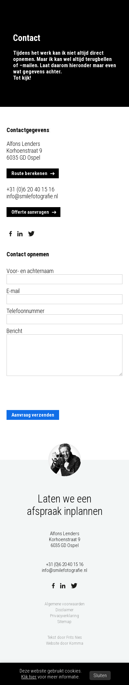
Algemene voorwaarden (65, 603)
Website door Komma (64, 643)
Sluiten (100, 675)
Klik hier (29, 677)
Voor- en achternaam (30, 270)
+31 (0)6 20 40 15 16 (31, 189)
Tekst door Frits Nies (64, 637)
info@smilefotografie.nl (32, 196)
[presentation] (56, 393)
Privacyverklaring (64, 615)
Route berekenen (29, 173)
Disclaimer (64, 609)
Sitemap (64, 621)
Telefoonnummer (25, 310)
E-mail (13, 290)
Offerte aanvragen (30, 212)
